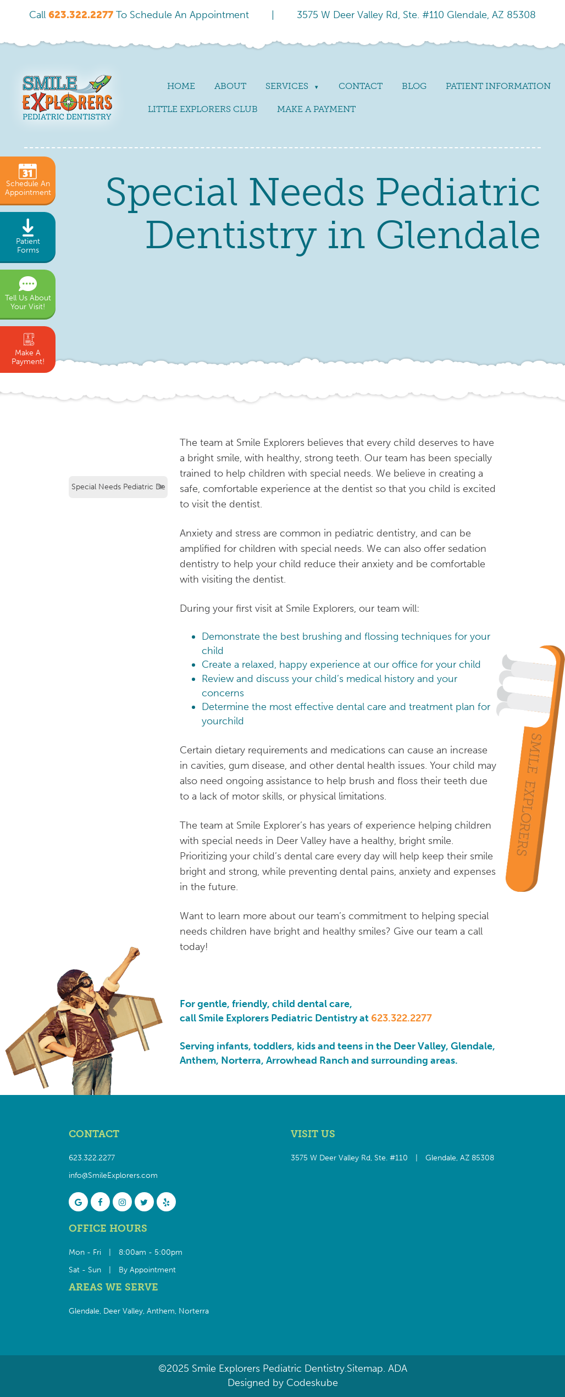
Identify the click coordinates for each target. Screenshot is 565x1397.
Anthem (161, 1311)
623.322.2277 (401, 1018)
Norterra (194, 1311)
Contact (361, 86)
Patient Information (498, 86)
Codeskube (312, 1383)
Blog (414, 86)
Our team (385, 458)
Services (286, 86)
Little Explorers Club (203, 109)
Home (181, 86)
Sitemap (365, 1368)
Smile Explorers (270, 443)
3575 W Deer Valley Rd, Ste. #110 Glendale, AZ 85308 (416, 15)
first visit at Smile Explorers (295, 608)
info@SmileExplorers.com (113, 1175)
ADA (396, 1368)
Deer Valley (123, 1311)
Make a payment (316, 109)
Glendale (84, 1311)
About (230, 86)
